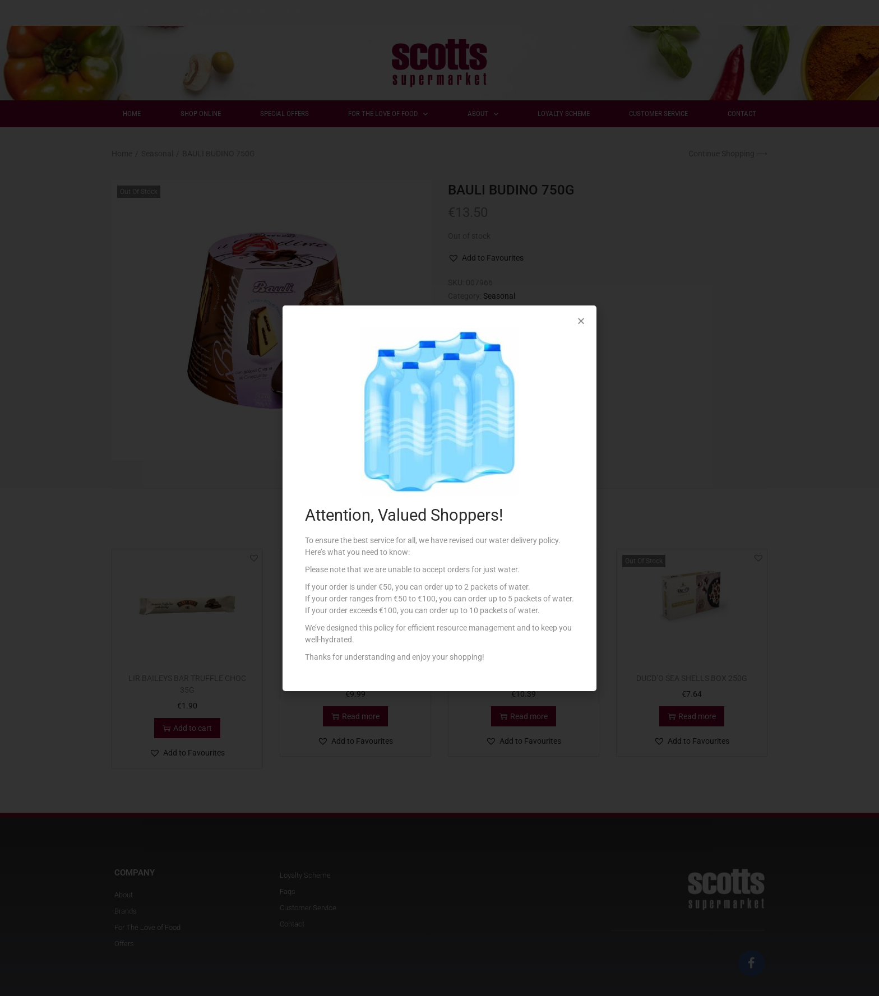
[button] (581, 321)
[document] (439, 498)
